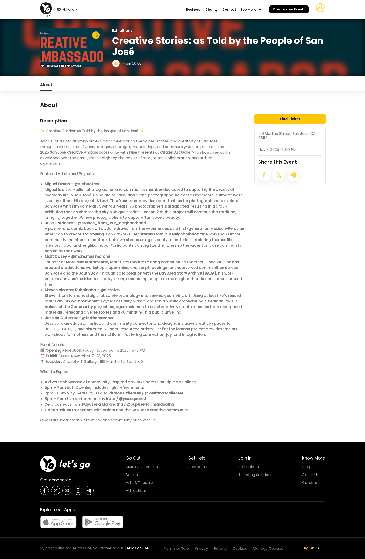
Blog (306, 467)
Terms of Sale (176, 548)
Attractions (136, 490)
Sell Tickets (248, 467)
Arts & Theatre (139, 482)
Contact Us (198, 467)
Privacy (201, 548)
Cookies (240, 548)
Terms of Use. (136, 548)
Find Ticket (290, 119)
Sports (132, 474)
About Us (310, 474)
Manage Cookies (268, 548)
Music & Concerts (142, 467)
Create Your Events (289, 9)
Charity (211, 9)
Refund (220, 548)
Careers (309, 482)
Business (193, 9)
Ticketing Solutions (255, 474)
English (311, 548)
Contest (229, 9)
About (46, 84)
